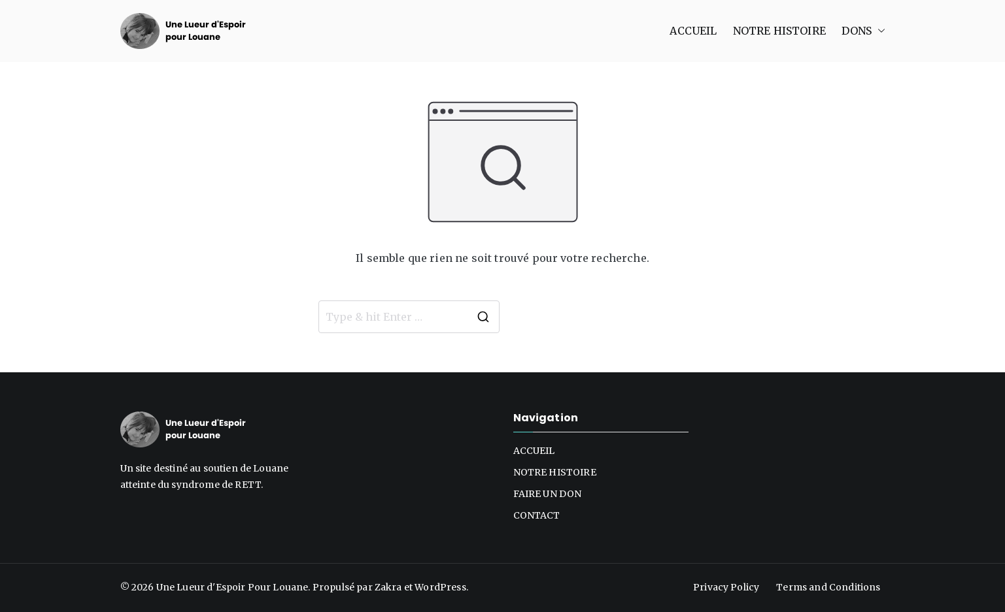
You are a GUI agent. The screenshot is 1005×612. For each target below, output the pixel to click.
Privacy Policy (726, 587)
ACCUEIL (693, 30)
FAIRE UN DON (547, 494)
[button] (878, 31)
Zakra (388, 587)
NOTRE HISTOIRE (779, 30)
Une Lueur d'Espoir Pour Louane (232, 587)
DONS (863, 31)
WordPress (440, 587)
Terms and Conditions (828, 587)
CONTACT (536, 515)
